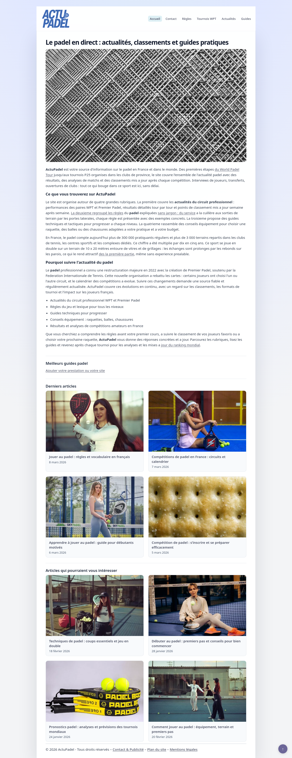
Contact (171, 19)
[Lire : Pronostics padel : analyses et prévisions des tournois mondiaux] (94, 691)
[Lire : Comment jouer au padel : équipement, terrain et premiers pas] (197, 691)
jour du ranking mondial (180, 345)
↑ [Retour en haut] (283, 749)
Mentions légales (184, 749)
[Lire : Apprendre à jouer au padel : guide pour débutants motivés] (94, 507)
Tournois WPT (206, 19)
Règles (186, 19)
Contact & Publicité (128, 749)
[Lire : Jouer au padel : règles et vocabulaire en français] (94, 421)
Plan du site (156, 749)
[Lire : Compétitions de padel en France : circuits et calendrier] (197, 421)
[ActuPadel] (55, 19)
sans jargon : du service (177, 213)
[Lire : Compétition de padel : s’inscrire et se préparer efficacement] (197, 507)
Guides (246, 19)
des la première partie (116, 254)
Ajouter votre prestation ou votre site (75, 370)
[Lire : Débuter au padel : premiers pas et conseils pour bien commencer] (197, 605)
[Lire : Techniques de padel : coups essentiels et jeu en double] (94, 605)
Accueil (155, 19)
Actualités (229, 19)
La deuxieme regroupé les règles (97, 213)
